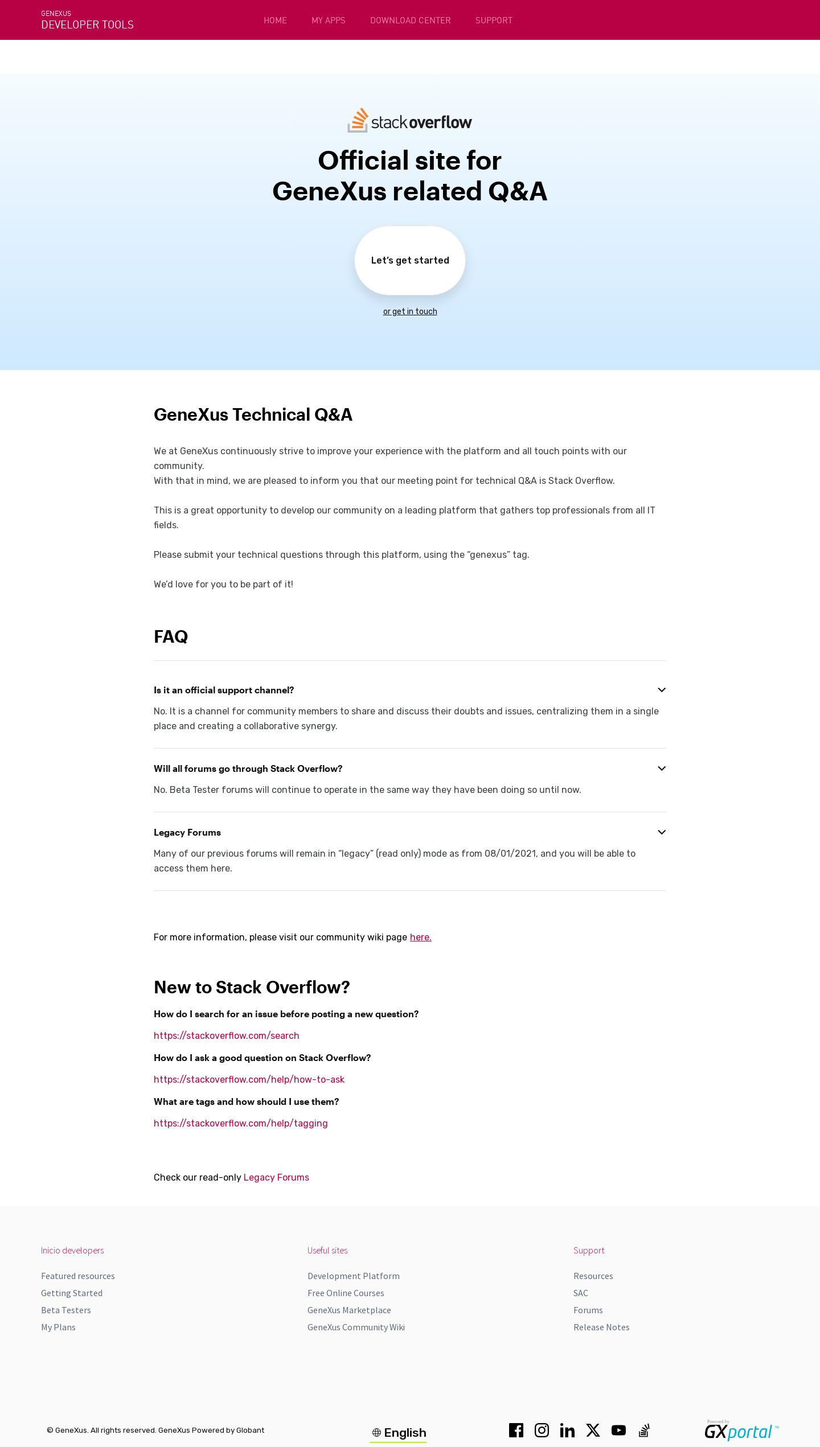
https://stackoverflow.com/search (227, 1035)
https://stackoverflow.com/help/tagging (241, 1123)
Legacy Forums (276, 1177)
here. (421, 937)
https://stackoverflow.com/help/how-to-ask (249, 1079)
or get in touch (410, 311)
